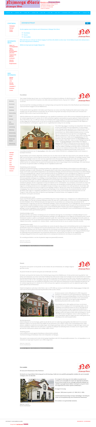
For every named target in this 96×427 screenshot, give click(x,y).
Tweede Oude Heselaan (12, 139)
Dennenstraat (11, 104)
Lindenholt (75, 12)
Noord (25, 12)
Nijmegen (8, 12)
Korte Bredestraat (11, 123)
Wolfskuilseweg (12, 143)
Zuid (49, 12)
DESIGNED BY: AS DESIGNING (83, 421)
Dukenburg (65, 12)
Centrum (17, 12)
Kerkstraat (11, 119)
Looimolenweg (12, 127)
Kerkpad (10, 116)
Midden (33, 12)
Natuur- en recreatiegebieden (12, 46)
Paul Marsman (19, 424)
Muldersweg (11, 130)
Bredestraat (11, 101)
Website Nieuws (11, 78)
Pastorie (26, 35)
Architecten (12, 58)
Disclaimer (11, 88)
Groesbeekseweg (78, 137)
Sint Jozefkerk (81, 138)
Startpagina (12, 26)
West (56, 12)
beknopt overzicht (11, 83)
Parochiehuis (27, 33)
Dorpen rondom (11, 30)
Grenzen (85, 12)
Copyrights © (12, 86)
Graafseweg (11, 110)
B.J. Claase (25, 121)
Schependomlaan (12, 135)
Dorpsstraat (11, 107)
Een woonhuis (27, 37)
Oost (42, 12)
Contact (11, 90)
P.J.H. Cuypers (60, 119)
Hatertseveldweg (12, 113)
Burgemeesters (12, 63)
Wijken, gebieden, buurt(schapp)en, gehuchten (12, 50)
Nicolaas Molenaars (66, 141)
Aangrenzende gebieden (12, 55)
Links (10, 81)
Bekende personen (11, 61)
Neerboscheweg (12, 132)
